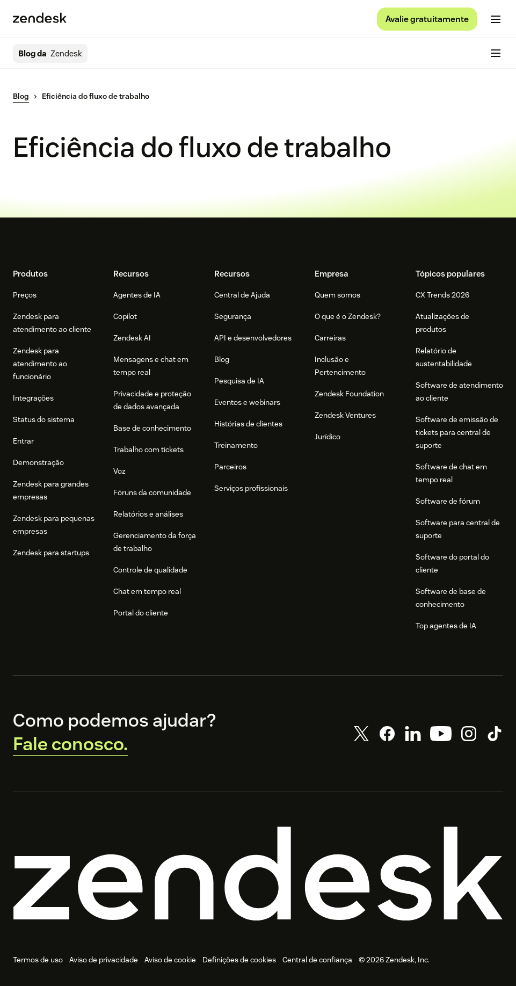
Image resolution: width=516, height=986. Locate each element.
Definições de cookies (239, 960)
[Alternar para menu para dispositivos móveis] (495, 19)
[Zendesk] (258, 874)
